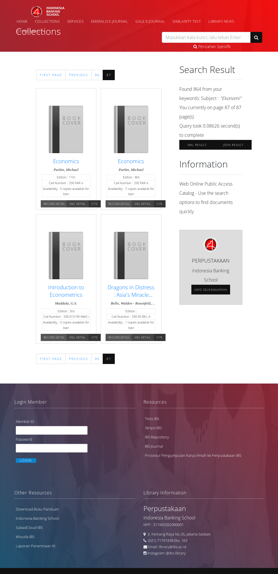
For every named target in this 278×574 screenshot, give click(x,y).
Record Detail (54, 204)
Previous (78, 75)
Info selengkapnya (210, 290)
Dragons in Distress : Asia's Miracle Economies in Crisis (131, 295)
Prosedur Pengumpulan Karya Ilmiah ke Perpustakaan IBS (193, 455)
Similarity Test (186, 21)
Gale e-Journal (150, 21)
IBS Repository (157, 436)
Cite (95, 204)
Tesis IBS (152, 418)
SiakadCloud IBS (29, 527)
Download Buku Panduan (37, 509)
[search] (206, 37)
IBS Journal (154, 445)
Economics (66, 161)
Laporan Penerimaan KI (35, 546)
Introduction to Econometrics (66, 291)
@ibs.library (176, 553)
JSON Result (233, 145)
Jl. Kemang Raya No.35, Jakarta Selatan (178, 534)
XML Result (197, 145)
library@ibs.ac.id (172, 547)
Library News (221, 21)
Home (22, 21)
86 (97, 75)
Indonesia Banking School (37, 518)
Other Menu (28, 31)
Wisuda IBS (25, 537)
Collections (47, 21)
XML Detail (77, 204)
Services (75, 21)
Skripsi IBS (153, 427)
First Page (51, 75)
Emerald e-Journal (109, 21)
